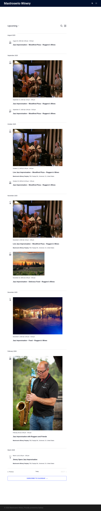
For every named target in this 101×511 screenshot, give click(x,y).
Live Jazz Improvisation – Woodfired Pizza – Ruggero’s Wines (36, 172)
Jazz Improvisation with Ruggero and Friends (30, 436)
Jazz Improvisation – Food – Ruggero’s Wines (30, 340)
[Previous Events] (11, 472)
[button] (92, 3)
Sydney (40, 508)
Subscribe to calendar (36, 478)
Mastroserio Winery (18, 3)
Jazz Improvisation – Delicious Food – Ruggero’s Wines (34, 281)
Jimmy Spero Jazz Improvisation (25, 459)
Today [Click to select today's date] (37, 471)
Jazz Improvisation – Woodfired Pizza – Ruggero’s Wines (34, 45)
